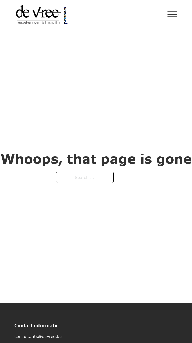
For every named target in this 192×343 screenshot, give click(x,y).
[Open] (172, 14)
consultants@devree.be (38, 336)
